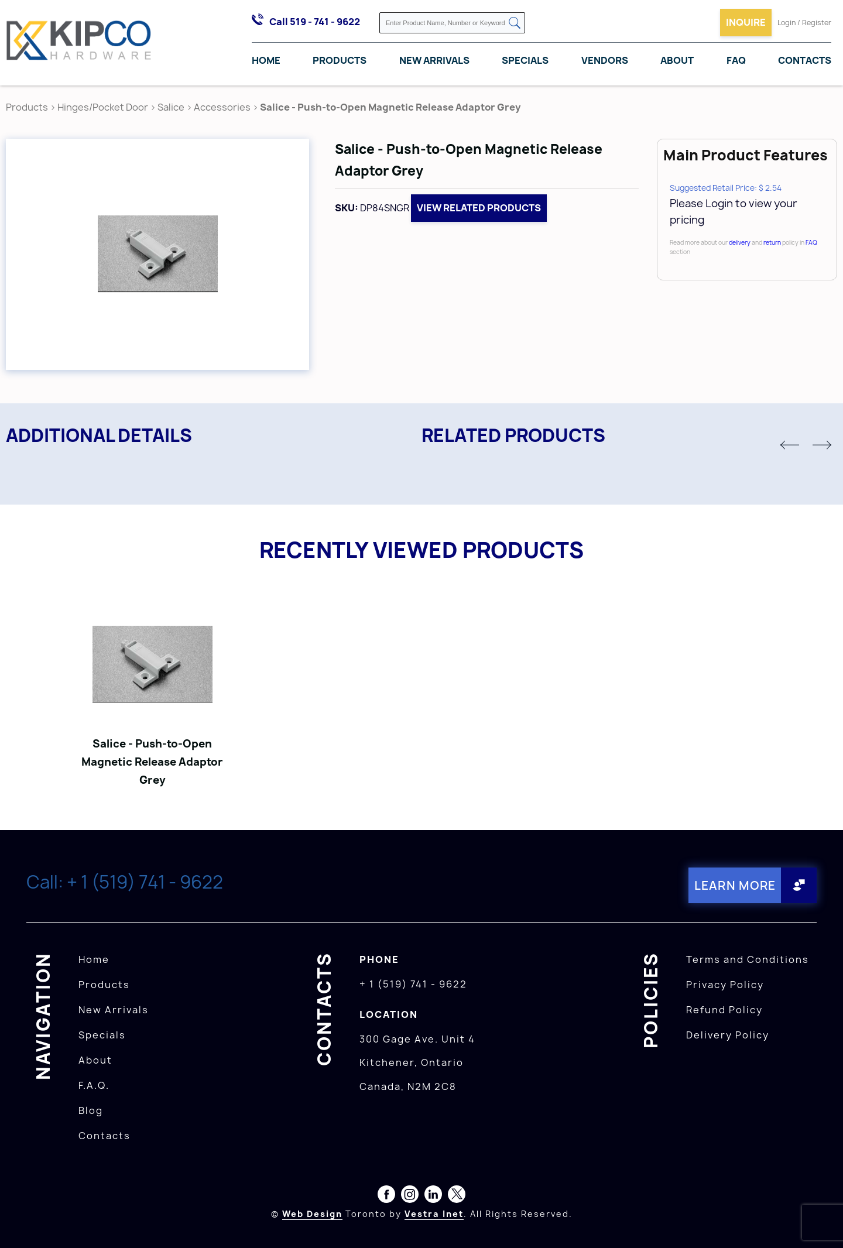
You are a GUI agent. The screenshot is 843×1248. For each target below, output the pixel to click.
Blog (90, 1110)
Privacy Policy (725, 984)
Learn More (734, 885)
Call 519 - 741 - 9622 (314, 21)
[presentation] (820, 1222)
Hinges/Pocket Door (102, 107)
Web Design (312, 1213)
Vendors (604, 60)
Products (339, 60)
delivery (740, 242)
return (772, 242)
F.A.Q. (93, 1085)
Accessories (222, 107)
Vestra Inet (434, 1213)
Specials (525, 60)
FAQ (736, 60)
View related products (479, 207)
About (677, 60)
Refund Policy (724, 1009)
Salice (171, 107)
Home (266, 60)
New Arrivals (434, 60)
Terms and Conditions (747, 959)
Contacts (804, 60)
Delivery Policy (727, 1034)
